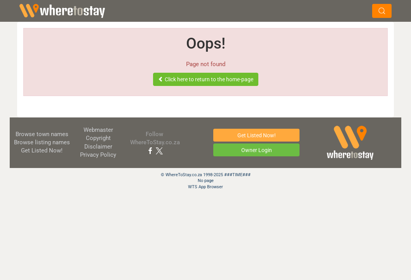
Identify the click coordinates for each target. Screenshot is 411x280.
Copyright (98, 138)
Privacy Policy (98, 154)
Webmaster (98, 129)
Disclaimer (98, 146)
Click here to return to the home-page (205, 79)
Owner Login (256, 150)
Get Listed (42, 150)
